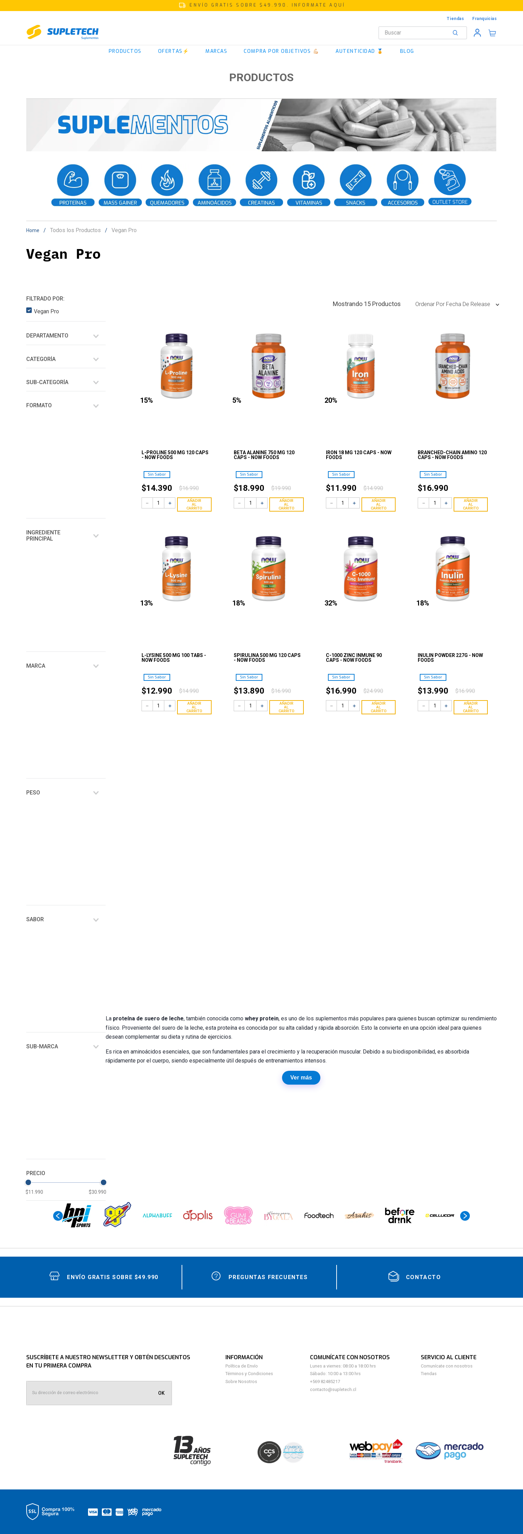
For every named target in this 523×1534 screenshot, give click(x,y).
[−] (147, 502)
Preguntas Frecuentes (268, 1277)
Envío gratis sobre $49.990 (112, 1277)
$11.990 (34, 1192)
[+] (169, 502)
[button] (261, 5)
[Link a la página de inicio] (34, 230)
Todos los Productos (75, 230)
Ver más (301, 1077)
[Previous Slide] (58, 1216)
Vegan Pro (124, 230)
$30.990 (97, 1192)
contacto (423, 1277)
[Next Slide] (465, 1216)
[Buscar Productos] (457, 33)
